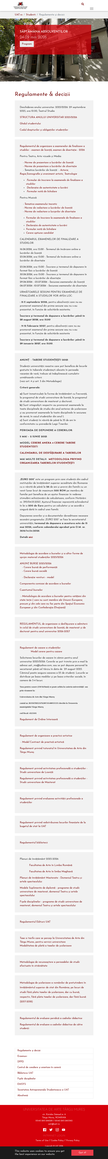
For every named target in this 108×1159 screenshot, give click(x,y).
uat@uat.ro (54, 1124)
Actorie (64, 170)
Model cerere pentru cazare (46, 651)
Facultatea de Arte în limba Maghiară (51, 871)
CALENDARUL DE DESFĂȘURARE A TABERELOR (50, 453)
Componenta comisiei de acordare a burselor (45, 583)
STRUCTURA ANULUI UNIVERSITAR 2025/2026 (48, 117)
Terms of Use (42, 1141)
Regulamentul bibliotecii (34, 842)
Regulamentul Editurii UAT (35, 922)
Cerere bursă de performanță (40, 567)
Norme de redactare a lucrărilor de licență (48, 208)
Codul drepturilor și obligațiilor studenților (44, 130)
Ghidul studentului (30, 123)
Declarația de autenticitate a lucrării (47, 188)
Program (27, 44)
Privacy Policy (73, 1141)
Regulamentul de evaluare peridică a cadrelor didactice (52, 1018)
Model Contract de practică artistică (43, 742)
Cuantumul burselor (31, 590)
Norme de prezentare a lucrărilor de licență (49, 162)
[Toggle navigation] (91, 5)
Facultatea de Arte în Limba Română (50, 865)
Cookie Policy (57, 1141)
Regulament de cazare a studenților (40, 648)
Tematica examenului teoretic (41, 204)
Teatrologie (70, 174)
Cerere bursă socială (35, 571)
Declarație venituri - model (39, 577)
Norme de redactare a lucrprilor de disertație (50, 211)
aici (30, 537)
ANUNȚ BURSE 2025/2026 (35, 563)
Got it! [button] (82, 1152)
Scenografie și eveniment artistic (45, 174)
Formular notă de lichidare (43, 191)
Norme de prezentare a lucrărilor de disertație (51, 166)
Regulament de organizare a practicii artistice (46, 736)
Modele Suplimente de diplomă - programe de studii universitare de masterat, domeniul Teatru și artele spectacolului (49, 892)
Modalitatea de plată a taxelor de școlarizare (46, 946)
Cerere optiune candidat (40, 233)
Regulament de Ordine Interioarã (39, 719)
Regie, (23, 174)
